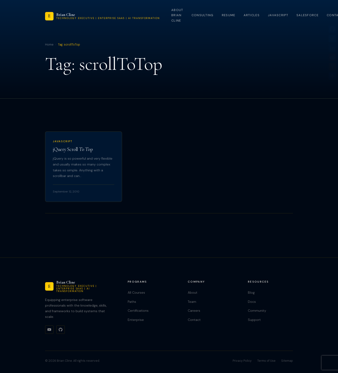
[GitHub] (60, 329)
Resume (228, 15)
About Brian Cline (177, 15)
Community (257, 310)
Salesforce (307, 15)
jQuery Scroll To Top (73, 149)
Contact (194, 320)
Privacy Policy (242, 361)
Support (254, 320)
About (192, 292)
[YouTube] (49, 329)
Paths (132, 302)
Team (192, 302)
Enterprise (136, 320)
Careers (194, 310)
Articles (252, 15)
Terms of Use (266, 361)
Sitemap (287, 361)
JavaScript (278, 15)
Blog (251, 292)
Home (49, 44)
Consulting (203, 15)
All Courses (136, 292)
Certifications (138, 310)
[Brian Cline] (102, 16)
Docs (252, 302)
